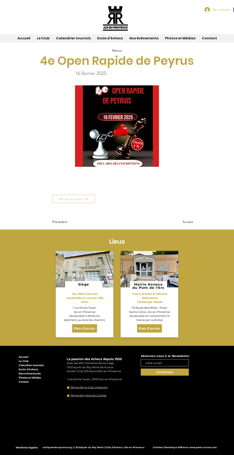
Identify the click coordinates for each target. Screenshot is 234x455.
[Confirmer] (165, 372)
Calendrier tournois (31, 365)
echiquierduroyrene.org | (58, 447)
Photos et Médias (30, 377)
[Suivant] (182, 222)
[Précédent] (66, 222)
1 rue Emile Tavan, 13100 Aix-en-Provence (94, 379)
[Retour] (117, 50)
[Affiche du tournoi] (73, 199)
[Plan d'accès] (84, 328)
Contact (24, 381)
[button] (43, 38)
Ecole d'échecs (28, 369)
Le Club (23, 361)
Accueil (23, 356)
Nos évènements (30, 373)
